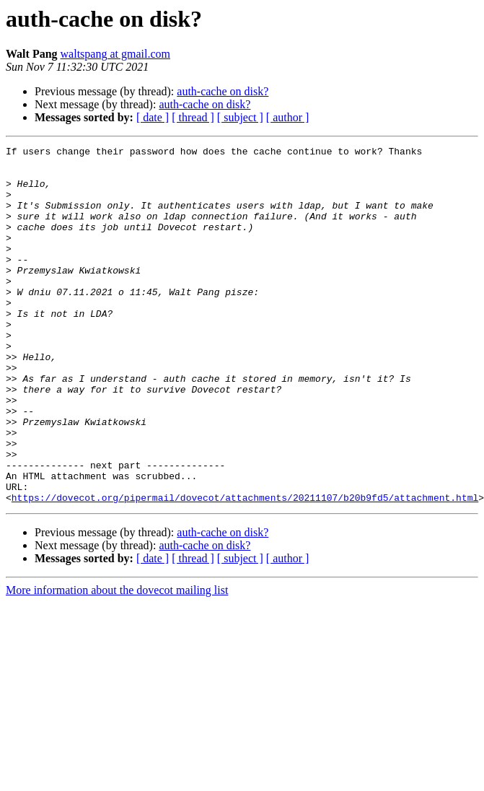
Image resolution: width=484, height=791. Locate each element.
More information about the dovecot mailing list (117, 661)
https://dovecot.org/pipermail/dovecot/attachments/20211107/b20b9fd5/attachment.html (245, 568)
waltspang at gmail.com (115, 54)
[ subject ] (240, 117)
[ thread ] (193, 117)
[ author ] (287, 117)
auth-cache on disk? (222, 91)
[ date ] (152, 117)
